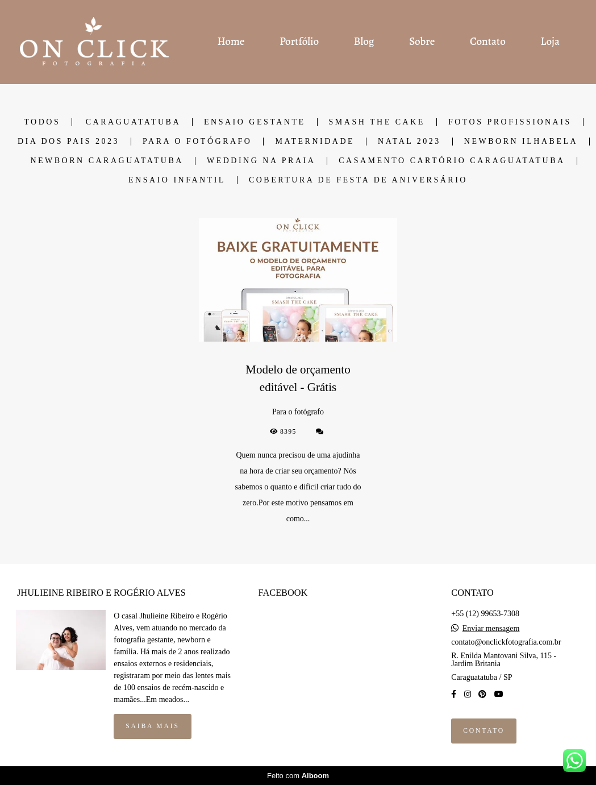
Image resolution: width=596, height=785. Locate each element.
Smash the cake (377, 122)
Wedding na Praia (261, 161)
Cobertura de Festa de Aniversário (358, 180)
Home (230, 41)
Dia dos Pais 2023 (68, 142)
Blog (364, 41)
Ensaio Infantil (177, 180)
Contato (488, 41)
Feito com (298, 775)
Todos (42, 122)
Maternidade (315, 142)
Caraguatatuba (133, 122)
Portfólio (299, 41)
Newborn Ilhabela (521, 142)
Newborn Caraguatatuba (107, 161)
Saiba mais (152, 726)
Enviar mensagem (491, 629)
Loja (550, 41)
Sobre (422, 41)
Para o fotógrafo (197, 142)
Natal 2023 (409, 142)
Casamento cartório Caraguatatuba (452, 161)
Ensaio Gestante (255, 122)
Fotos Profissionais (510, 122)
